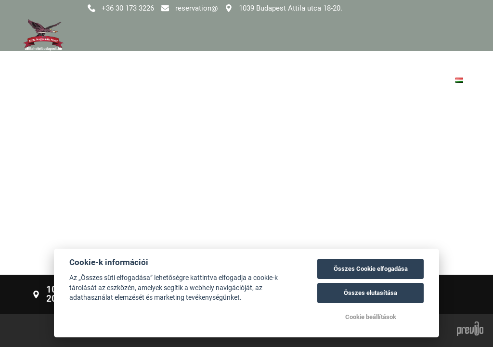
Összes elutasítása (370, 292)
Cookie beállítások (370, 316)
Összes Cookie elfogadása (371, 268)
